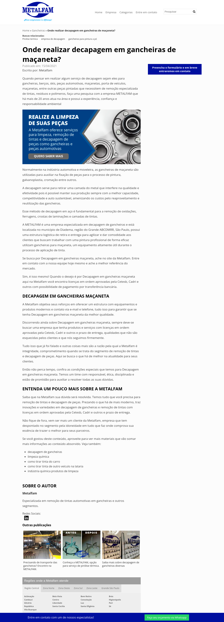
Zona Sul (78, 588)
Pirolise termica (30, 38)
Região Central (32, 588)
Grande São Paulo (111, 588)
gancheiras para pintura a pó (82, 38)
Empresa (111, 12)
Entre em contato (146, 12)
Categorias (126, 12)
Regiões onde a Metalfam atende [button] (46, 580)
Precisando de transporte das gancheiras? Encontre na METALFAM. (40, 566)
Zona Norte (48, 588)
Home (98, 12)
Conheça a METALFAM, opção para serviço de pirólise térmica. (81, 564)
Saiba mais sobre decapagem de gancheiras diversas (120, 564)
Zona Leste (92, 588)
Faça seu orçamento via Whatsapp (167, 617)
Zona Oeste (64, 588)
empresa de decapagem (53, 38)
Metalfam (45, 70)
